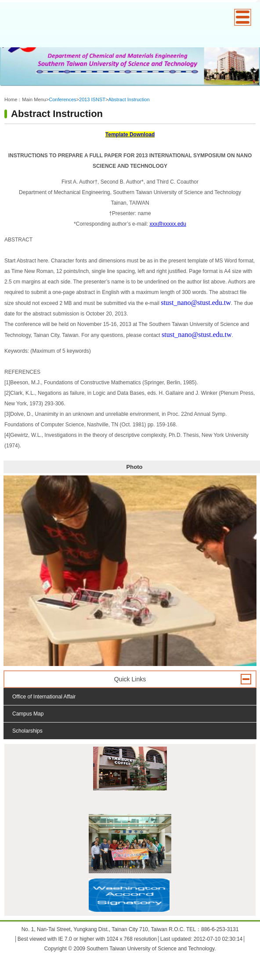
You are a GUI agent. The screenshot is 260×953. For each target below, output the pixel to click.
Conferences (62, 99)
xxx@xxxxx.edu (167, 224)
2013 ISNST (92, 99)
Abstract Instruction (128, 99)
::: (6, 92)
